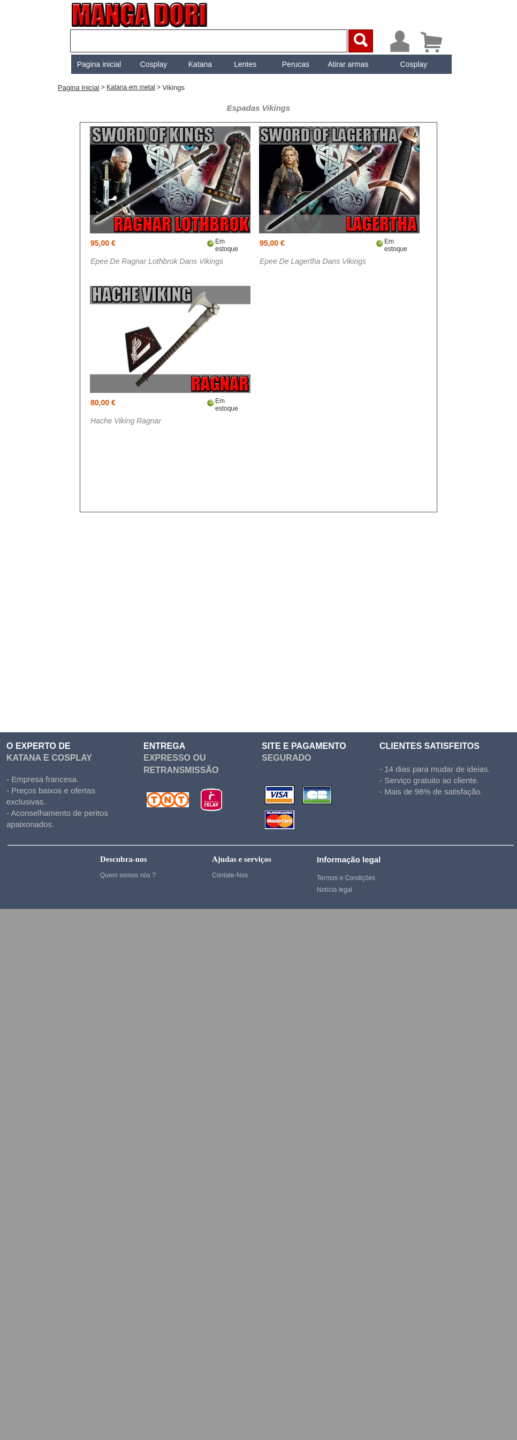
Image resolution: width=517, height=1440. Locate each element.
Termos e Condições (346, 878)
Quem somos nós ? (128, 875)
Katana (199, 64)
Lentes (244, 64)
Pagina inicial (97, 64)
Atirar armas (346, 64)
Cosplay (152, 64)
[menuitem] (97, 64)
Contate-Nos (230, 875)
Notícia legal (334, 889)
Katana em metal (131, 87)
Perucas (294, 64)
